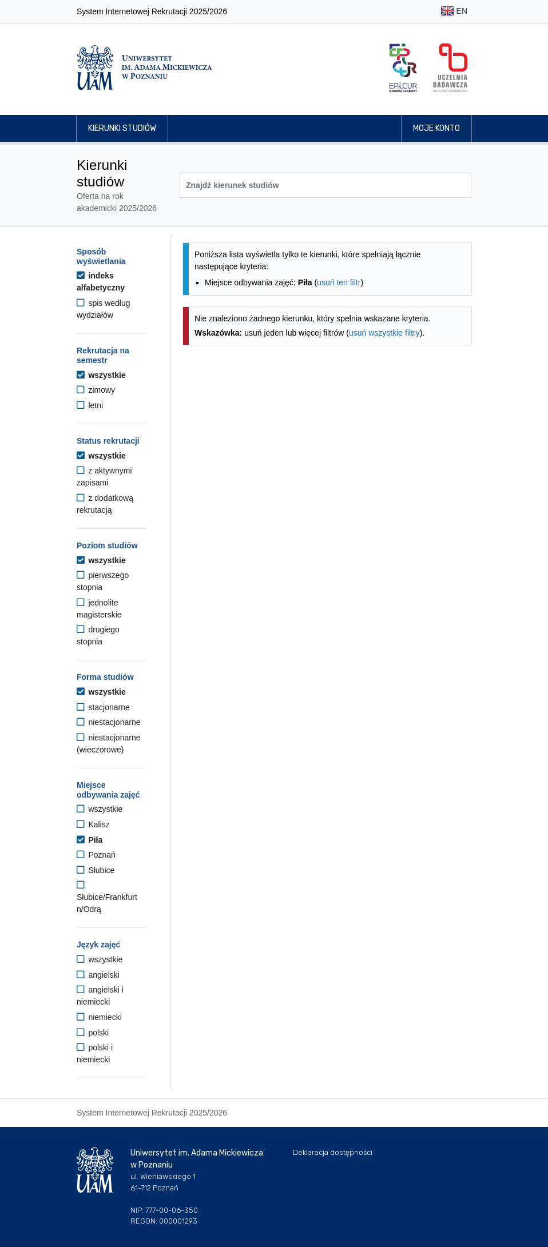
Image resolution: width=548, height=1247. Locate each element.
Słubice (95, 870)
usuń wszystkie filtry (384, 332)
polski (93, 1032)
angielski (98, 974)
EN (453, 11)
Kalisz (93, 824)
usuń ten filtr (338, 282)
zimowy (96, 390)
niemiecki (99, 1017)
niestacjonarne (108, 722)
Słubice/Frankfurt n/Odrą (107, 897)
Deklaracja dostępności (332, 1152)
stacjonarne (103, 707)
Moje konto (436, 128)
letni (90, 405)
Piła (89, 839)
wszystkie (101, 375)
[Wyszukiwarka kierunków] (325, 185)
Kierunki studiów (122, 128)
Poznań (96, 854)
